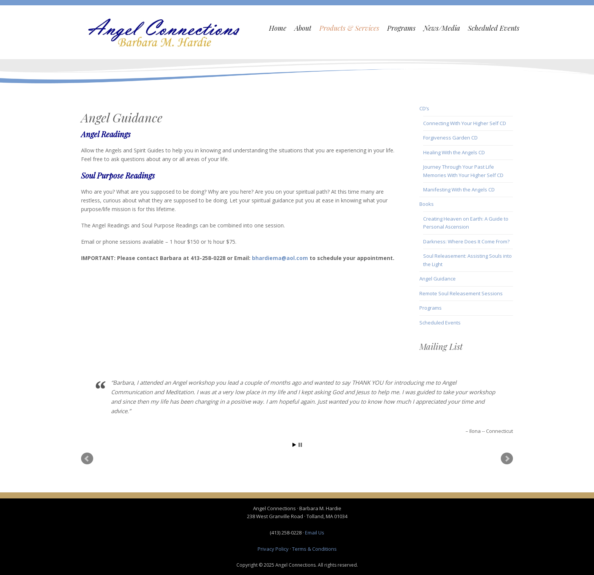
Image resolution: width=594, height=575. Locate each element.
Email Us (314, 532)
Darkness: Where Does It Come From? (466, 241)
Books (426, 204)
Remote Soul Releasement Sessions (461, 293)
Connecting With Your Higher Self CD (464, 123)
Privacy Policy (273, 548)
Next (507, 459)
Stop (300, 445)
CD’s (424, 108)
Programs (401, 28)
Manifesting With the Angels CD (459, 189)
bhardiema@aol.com (280, 258)
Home (277, 28)
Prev (87, 459)
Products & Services (349, 28)
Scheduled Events (493, 28)
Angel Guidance (437, 278)
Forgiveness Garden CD (450, 137)
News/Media (442, 28)
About (302, 28)
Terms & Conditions (314, 548)
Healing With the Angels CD (454, 152)
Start (294, 445)
